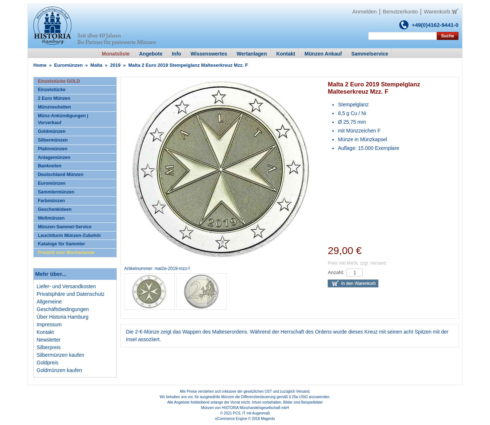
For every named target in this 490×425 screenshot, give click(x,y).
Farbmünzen (51, 200)
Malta (96, 65)
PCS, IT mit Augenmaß (251, 413)
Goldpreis (47, 362)
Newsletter (49, 340)
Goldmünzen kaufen (59, 370)
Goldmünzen (51, 131)
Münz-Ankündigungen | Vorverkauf (63, 119)
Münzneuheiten (54, 107)
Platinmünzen (52, 148)
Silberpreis (49, 347)
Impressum (49, 324)
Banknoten (49, 165)
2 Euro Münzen (54, 98)
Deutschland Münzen (60, 174)
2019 (115, 65)
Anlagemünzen (54, 157)
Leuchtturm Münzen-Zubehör (69, 235)
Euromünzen (68, 65)
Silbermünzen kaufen (60, 355)
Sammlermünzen (56, 192)
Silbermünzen (53, 140)
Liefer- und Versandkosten (66, 286)
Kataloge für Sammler (61, 243)
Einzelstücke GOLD (59, 81)
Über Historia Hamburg (62, 317)
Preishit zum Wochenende (66, 252)
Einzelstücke (51, 89)
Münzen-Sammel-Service (64, 226)
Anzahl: (336, 272)
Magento (268, 419)
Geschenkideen (54, 209)
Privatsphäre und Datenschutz (71, 294)
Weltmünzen (51, 218)
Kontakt (45, 332)
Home (39, 65)
